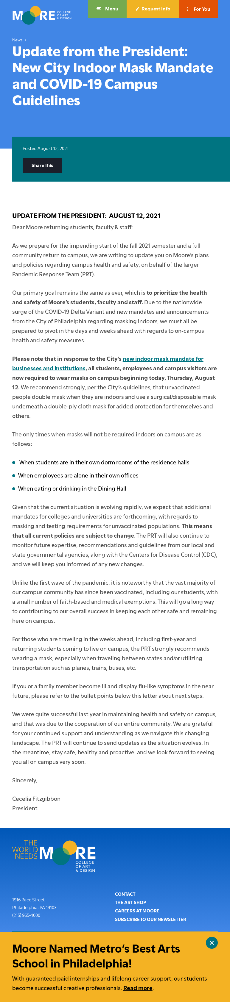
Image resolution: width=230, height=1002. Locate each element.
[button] (107, 9)
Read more (138, 988)
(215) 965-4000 (26, 915)
